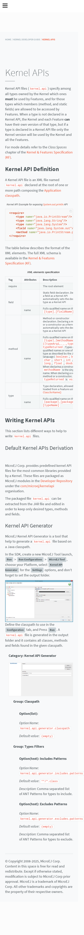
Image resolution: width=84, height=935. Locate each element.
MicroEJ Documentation (44, 6)
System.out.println (53, 204)
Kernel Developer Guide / (27, 39)
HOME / (9, 39)
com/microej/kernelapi (37, 483)
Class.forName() (52, 390)
